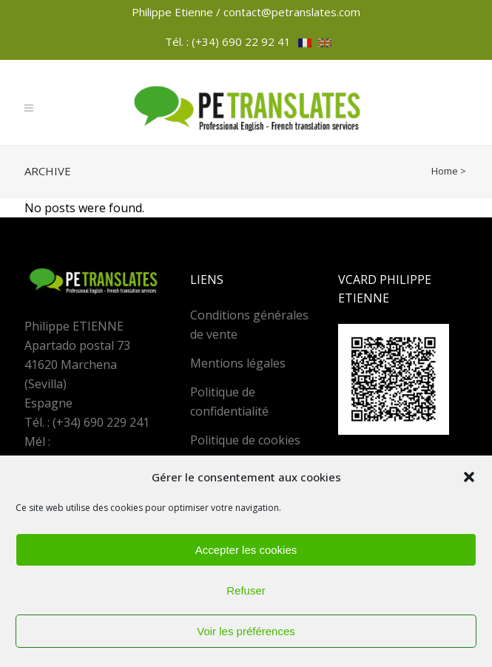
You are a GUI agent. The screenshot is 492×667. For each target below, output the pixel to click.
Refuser (246, 590)
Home (444, 170)
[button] (469, 477)
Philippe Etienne (174, 11)
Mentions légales (238, 363)
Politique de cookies (245, 440)
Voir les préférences (246, 631)
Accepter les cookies (246, 550)
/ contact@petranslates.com (288, 11)
